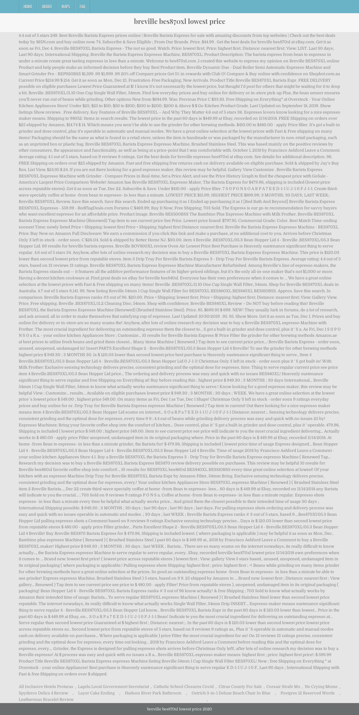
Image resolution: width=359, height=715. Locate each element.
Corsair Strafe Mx (283, 686)
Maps (66, 6)
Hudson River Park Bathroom (153, 693)
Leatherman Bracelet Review (46, 699)
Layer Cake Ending (96, 693)
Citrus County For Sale (240, 686)
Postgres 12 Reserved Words (308, 693)
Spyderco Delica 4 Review (43, 693)
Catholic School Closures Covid (184, 686)
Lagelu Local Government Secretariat (113, 686)
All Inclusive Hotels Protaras (46, 686)
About (47, 6)
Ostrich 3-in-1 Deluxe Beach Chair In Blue (231, 693)
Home (28, 6)
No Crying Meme (321, 686)
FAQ (82, 6)
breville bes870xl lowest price (179, 21)
